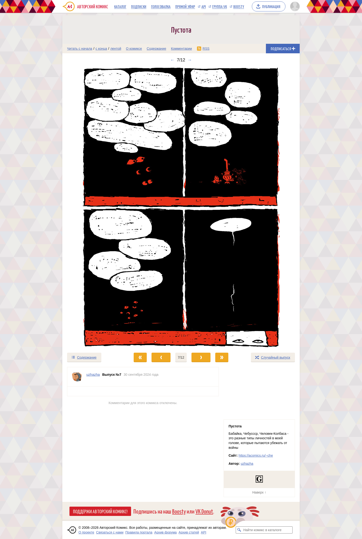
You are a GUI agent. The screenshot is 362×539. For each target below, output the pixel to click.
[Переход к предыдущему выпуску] (92, 207)
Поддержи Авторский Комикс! (100, 511)
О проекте (86, 532)
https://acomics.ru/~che (256, 455)
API (203, 6)
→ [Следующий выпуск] (190, 60)
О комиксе (134, 48)
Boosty (238, 6)
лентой (115, 48)
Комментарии (181, 48)
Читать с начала (79, 48)
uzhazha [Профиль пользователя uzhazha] (93, 374)
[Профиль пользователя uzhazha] (77, 376)
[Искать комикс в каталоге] (239, 530)
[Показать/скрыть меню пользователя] (294, 6)
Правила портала (138, 532)
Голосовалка (161, 6)
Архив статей (189, 532)
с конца (101, 48)
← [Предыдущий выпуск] (172, 60)
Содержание (156, 48)
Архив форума (165, 532)
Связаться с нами (109, 532)
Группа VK (219, 6)
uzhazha (247, 463)
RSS (206, 48)
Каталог (120, 6)
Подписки (138, 6)
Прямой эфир (185, 6)
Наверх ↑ (259, 492)
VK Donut (204, 511)
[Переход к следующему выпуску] (181, 207)
